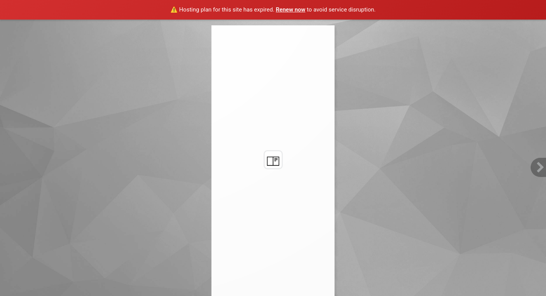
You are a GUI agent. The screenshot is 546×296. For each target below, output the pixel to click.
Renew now (291, 9)
